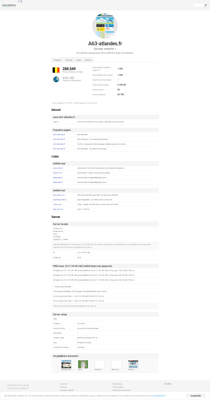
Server (88, 60)
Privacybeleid (117, 387)
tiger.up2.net (58, 209)
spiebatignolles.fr (60, 200)
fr (21, 1)
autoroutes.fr (58, 168)
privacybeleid (164, 396)
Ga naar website (104, 48)
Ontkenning (117, 384)
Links (78, 60)
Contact (63, 387)
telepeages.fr (58, 178)
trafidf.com (57, 173)
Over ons (63, 384)
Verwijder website (67, 390)
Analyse (57, 60)
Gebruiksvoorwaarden (121, 390)
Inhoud (68, 60)
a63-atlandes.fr (59, 135)
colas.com (57, 204)
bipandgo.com (59, 195)
